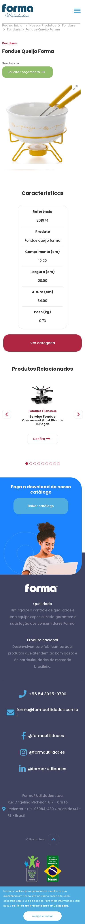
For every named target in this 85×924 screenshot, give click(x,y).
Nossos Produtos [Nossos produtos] (42, 25)
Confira (42, 439)
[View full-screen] (75, 87)
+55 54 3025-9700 (47, 694)
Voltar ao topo (42, 839)
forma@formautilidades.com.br (47, 712)
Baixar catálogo (41, 506)
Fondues (68, 25)
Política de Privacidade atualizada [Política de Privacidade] (40, 905)
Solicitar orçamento (27, 72)
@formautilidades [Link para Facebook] (42, 736)
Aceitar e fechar (42, 916)
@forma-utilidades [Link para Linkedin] (42, 769)
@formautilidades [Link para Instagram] (42, 752)
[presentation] (6, 414)
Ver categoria (42, 342)
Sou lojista (10, 63)
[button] (26, 463)
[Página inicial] (17, 10)
